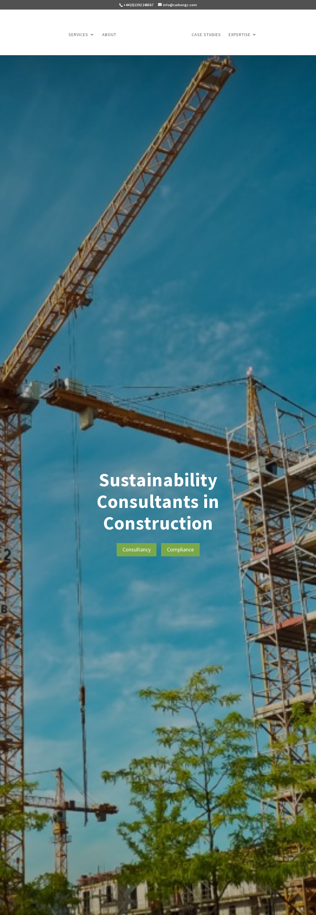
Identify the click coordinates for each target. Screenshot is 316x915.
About (109, 34)
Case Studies (206, 34)
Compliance (180, 549)
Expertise (240, 34)
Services (78, 34)
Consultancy (137, 549)
